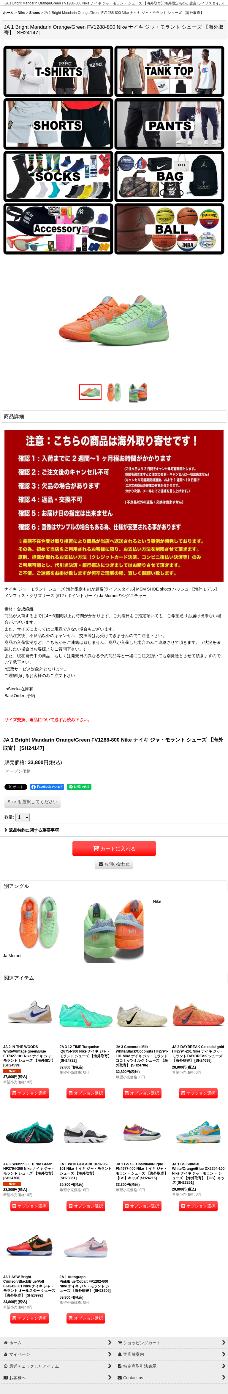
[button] (90, 392)
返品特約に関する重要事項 (31, 830)
